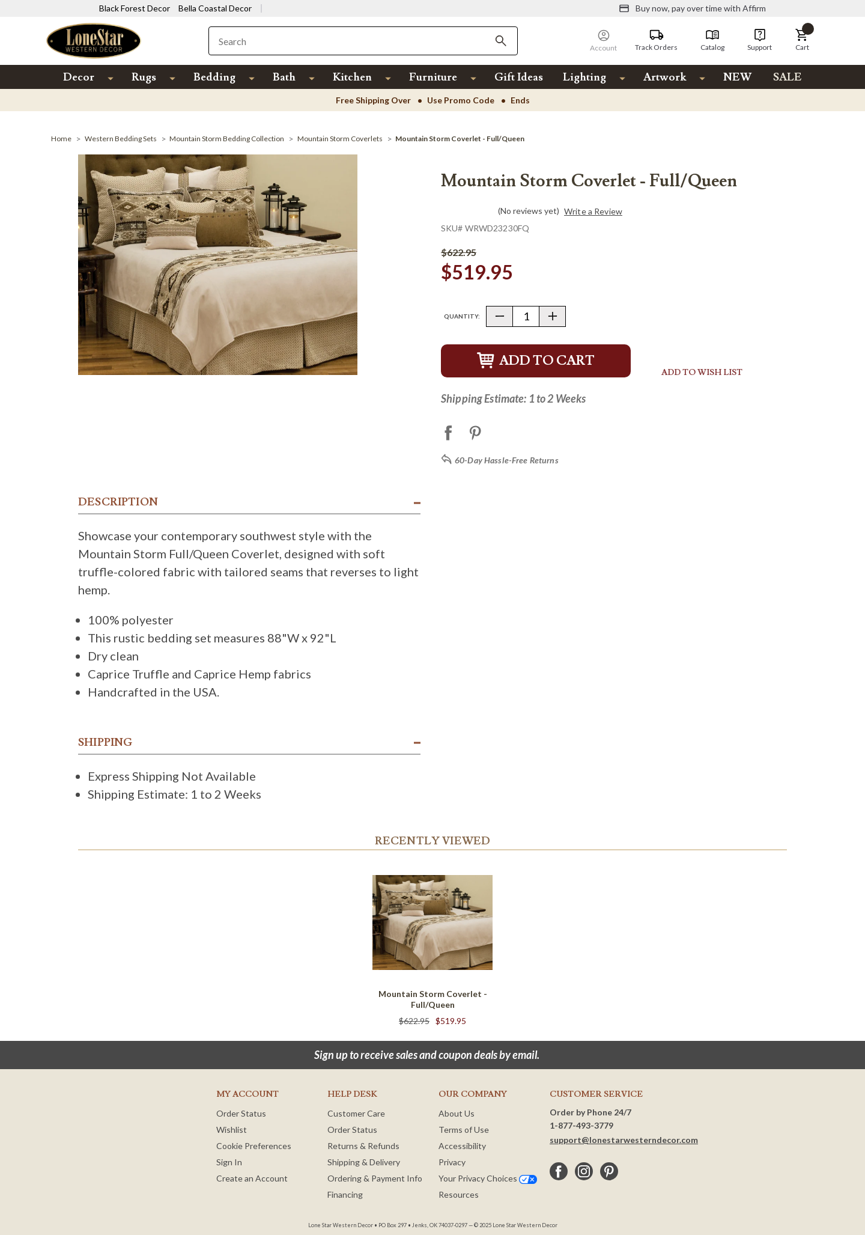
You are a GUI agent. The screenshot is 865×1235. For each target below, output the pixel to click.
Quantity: (462, 316)
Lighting (584, 77)
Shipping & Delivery (363, 1162)
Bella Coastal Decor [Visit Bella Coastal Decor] (215, 8)
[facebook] (559, 1171)
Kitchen (352, 77)
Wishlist (231, 1129)
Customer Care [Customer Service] (356, 1113)
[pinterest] (609, 1171)
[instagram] (584, 1171)
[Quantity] (526, 316)
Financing (345, 1194)
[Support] (759, 40)
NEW (737, 77)
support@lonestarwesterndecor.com (624, 1140)
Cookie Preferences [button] (253, 1146)
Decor (78, 77)
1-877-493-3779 (581, 1125)
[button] (802, 40)
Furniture (433, 77)
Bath (284, 77)
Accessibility (462, 1146)
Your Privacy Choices (488, 1178)
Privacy (452, 1162)
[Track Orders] (656, 40)
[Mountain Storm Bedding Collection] (226, 138)
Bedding (214, 77)
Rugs (144, 77)
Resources (459, 1194)
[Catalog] (712, 40)
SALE (787, 77)
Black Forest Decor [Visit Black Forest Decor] (134, 8)
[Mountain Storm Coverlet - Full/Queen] (459, 138)
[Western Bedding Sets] (121, 138)
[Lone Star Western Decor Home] (93, 40)
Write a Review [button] (593, 211)
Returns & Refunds (363, 1146)
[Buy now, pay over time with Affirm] (692, 8)
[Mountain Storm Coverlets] (340, 138)
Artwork (664, 77)
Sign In (229, 1162)
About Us (457, 1113)
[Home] (61, 138)
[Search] (501, 41)
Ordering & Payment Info (374, 1178)
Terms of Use (464, 1129)
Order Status (241, 1113)
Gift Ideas (518, 77)
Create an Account (252, 1178)
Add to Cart (536, 361)
